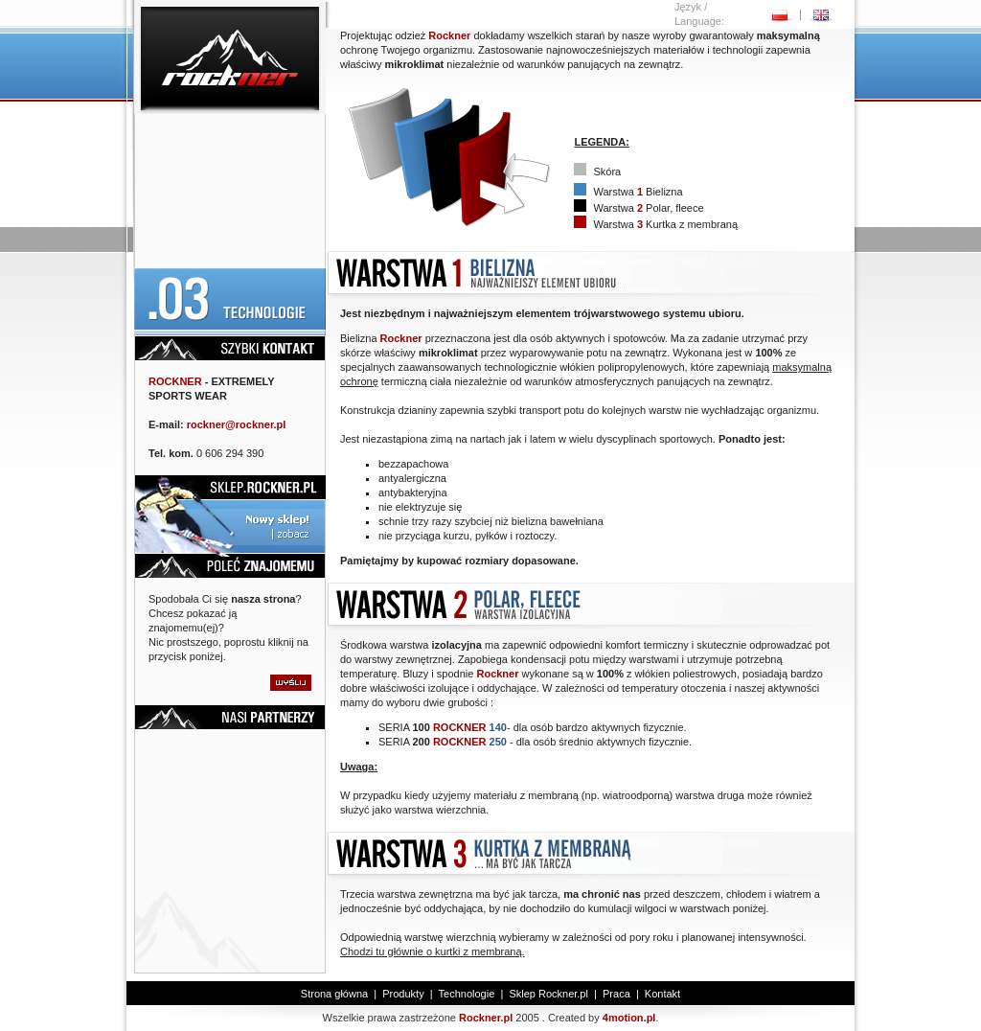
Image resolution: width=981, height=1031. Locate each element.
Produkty (402, 993)
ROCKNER (175, 381)
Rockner (449, 35)
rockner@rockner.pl (236, 424)
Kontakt (662, 993)
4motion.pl (629, 1017)
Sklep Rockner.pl (548, 993)
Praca (616, 993)
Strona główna (334, 993)
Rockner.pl (486, 1017)
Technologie (467, 993)
